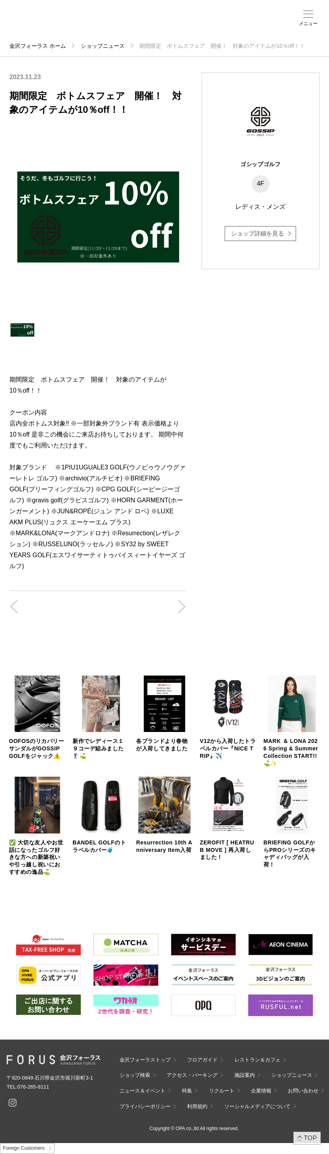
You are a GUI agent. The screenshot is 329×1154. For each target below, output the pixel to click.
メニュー (308, 23)
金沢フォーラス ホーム (37, 46)
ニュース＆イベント (192, 26)
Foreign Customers (23, 1148)
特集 (187, 1091)
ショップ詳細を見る (257, 233)
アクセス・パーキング (161, 26)
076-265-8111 (33, 1087)
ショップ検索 (147, 24)
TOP (310, 1137)
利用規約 (197, 1106)
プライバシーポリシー (145, 1106)
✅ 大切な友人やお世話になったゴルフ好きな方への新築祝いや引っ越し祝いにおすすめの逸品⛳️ (36, 857)
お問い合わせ (303, 1091)
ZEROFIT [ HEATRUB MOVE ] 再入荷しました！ (227, 850)
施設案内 (174, 24)
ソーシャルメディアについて (257, 1106)
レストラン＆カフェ (257, 1060)
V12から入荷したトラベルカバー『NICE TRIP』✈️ (228, 748)
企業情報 (261, 1091)
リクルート (221, 1091)
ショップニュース (103, 46)
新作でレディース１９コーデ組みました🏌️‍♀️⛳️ (98, 748)
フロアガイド (131, 24)
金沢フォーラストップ (145, 1060)
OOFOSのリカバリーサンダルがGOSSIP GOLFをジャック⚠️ (36, 748)
